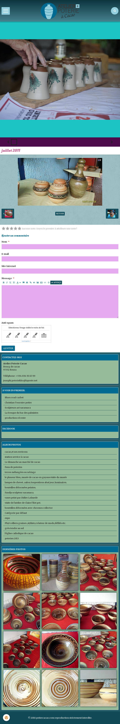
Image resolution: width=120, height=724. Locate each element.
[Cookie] (6, 717)
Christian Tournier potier (18, 402)
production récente (15, 417)
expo (7, 518)
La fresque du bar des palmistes (21, 412)
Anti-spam (8, 322)
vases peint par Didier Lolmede (21, 497)
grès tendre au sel (14, 528)
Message (7, 278)
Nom (4, 241)
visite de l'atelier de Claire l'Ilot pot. (23, 502)
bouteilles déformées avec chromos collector (29, 507)
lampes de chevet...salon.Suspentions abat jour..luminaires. (36, 482)
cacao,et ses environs (16, 451)
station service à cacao (17, 457)
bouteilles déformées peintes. (20, 487)
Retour (60, 213)
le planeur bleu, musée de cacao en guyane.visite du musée (36, 477)
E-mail (5, 254)
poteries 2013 (12, 538)
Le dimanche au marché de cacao (22, 462)
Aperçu (56, 282)
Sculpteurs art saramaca (18, 407)
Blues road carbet (14, 397)
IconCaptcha (26, 341)
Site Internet (9, 266)
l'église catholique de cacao (19, 533)
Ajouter (8, 348)
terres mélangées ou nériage (20, 472)
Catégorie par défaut (16, 513)
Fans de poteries (13, 467)
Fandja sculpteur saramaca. (19, 492)
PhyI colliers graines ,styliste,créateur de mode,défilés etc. (35, 523)
